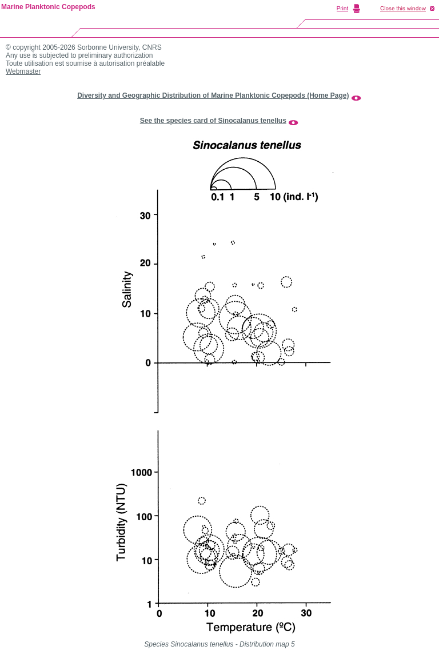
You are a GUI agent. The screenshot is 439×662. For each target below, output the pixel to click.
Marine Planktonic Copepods (48, 7)
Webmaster (23, 71)
